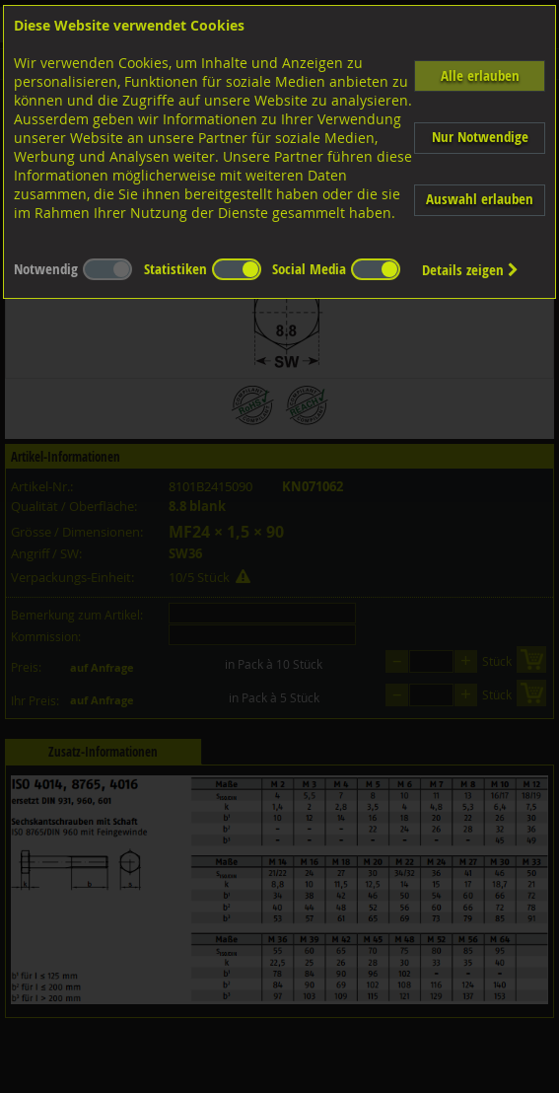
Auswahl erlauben (479, 198)
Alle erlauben (480, 75)
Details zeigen (470, 269)
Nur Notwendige (480, 136)
